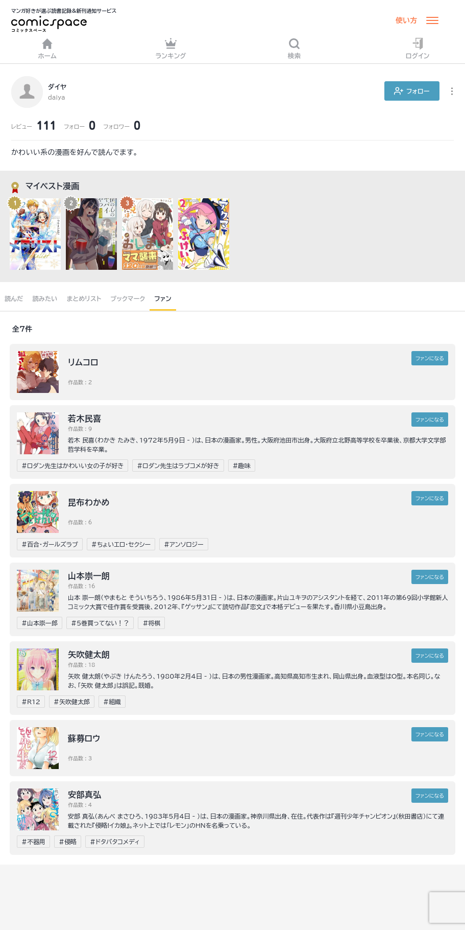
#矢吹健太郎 (72, 702)
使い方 (406, 20)
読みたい (44, 298)
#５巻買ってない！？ (100, 623)
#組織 (112, 702)
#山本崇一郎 (39, 623)
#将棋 (151, 623)
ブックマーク (128, 298)
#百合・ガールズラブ (49, 544)
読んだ (14, 298)
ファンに (429, 358)
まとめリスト (84, 298)
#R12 (30, 702)
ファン (163, 298)
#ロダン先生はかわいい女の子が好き (72, 465)
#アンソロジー (184, 544)
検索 (294, 48)
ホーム (47, 48)
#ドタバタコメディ (115, 842)
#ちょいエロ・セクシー (121, 544)
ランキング (170, 48)
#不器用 (33, 842)
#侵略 (68, 842)
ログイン (418, 48)
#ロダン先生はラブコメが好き (178, 465)
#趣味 (242, 465)
